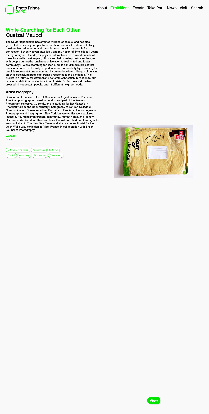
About (102, 7)
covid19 (11, 155)
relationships (39, 155)
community (24, 155)
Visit (183, 7)
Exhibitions (119, 7)
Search (197, 7)
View (154, 400)
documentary (55, 155)
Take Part (155, 7)
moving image (38, 150)
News (172, 7)
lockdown (53, 150)
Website (10, 135)
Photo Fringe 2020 (22, 9)
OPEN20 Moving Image (18, 150)
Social (9, 139)
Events (138, 7)
